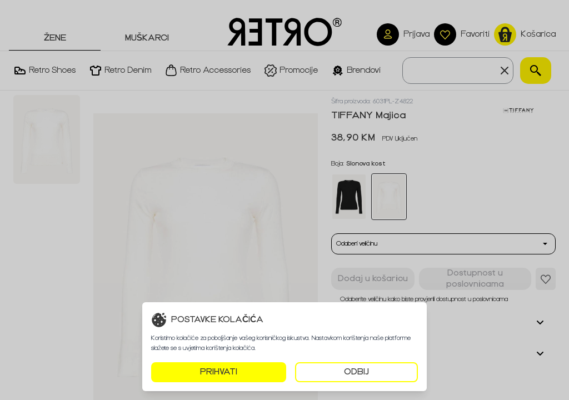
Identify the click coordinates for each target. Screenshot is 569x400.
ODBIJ (356, 372)
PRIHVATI (218, 372)
